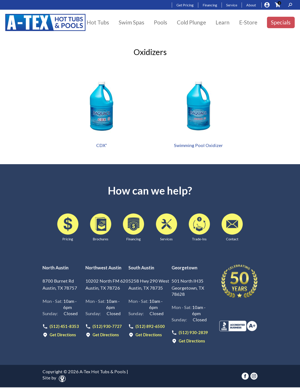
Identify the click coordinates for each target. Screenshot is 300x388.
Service (231, 5)
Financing (210, 5)
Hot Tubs (98, 22)
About (251, 5)
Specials (281, 22)
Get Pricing (185, 5)
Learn (223, 22)
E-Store (248, 22)
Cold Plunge (191, 22)
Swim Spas (131, 22)
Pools (160, 22)
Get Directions (64, 335)
